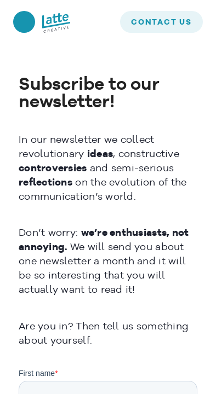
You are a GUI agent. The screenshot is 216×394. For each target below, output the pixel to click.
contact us (161, 22)
